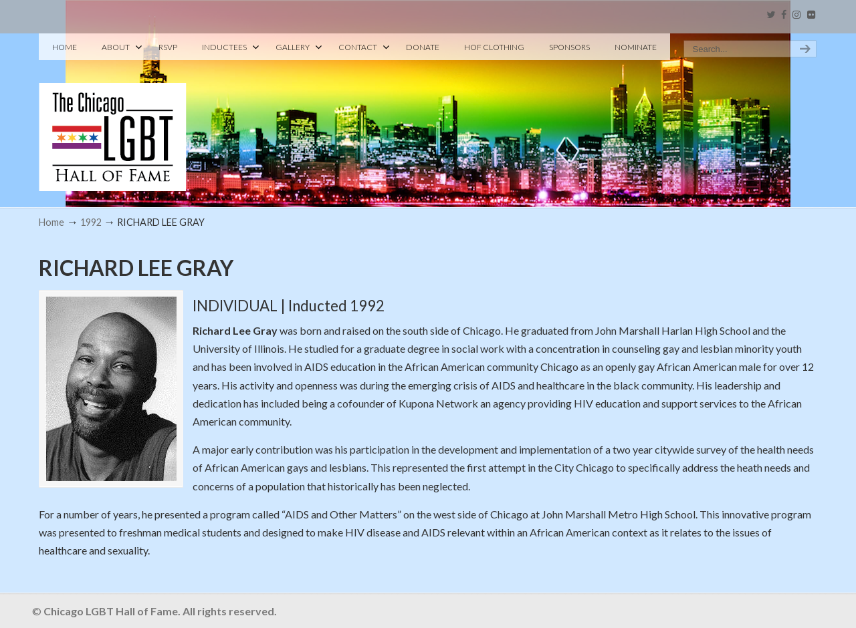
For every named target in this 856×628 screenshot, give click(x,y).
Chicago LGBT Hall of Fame (113, 114)
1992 (91, 222)
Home (51, 222)
